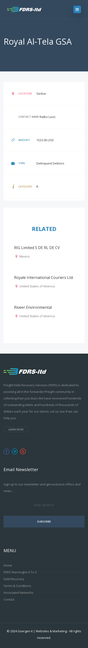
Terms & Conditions (17, 586)
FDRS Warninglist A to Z (20, 572)
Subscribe (44, 521)
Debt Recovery (14, 579)
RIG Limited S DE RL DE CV (37, 247)
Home (8, 565)
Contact (9, 599)
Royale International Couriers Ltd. (43, 277)
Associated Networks (19, 592)
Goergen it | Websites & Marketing (42, 631)
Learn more (15, 429)
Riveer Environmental (33, 307)
